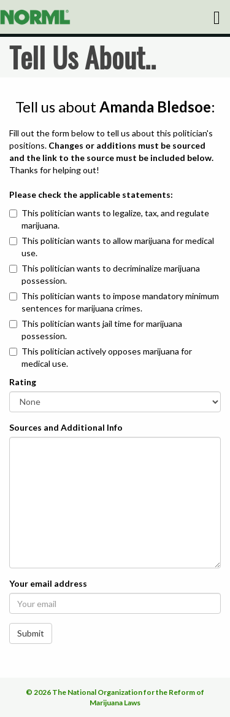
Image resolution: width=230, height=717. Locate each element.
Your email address (48, 583)
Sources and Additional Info (66, 427)
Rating (22, 382)
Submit (30, 633)
